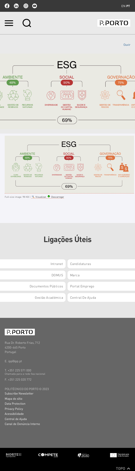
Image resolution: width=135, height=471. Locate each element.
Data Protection (15, 403)
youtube (34, 6)
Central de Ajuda (16, 419)
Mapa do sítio (13, 398)
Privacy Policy (14, 409)
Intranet (57, 263)
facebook (7, 6)
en (123, 6)
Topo (123, 468)
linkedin (16, 6)
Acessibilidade (14, 414)
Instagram (25, 6)
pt (128, 6)
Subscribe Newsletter (19, 393)
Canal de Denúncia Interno (22, 424)
